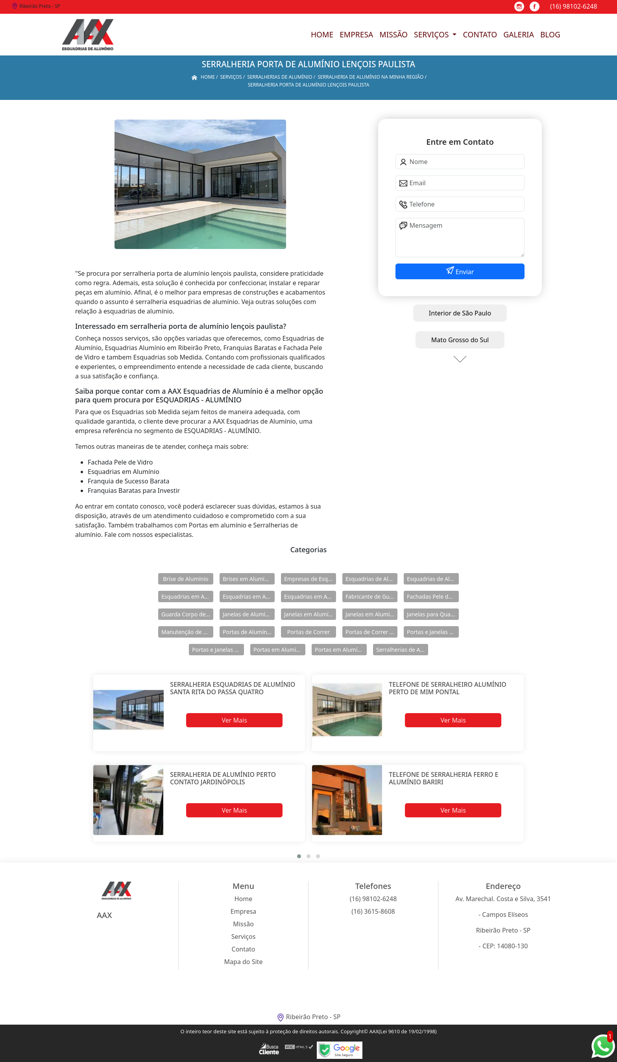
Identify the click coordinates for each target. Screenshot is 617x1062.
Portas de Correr (308, 632)
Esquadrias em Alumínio (187, 596)
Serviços (432, 34)
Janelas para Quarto (432, 614)
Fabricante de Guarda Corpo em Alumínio (371, 596)
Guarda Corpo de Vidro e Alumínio (187, 614)
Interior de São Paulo (460, 313)
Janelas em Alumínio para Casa (371, 614)
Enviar (464, 271)
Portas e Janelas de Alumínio (433, 632)
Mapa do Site (243, 961)
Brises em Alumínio (248, 579)
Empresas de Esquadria (310, 579)
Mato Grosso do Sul (460, 340)
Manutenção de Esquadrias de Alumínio (187, 632)
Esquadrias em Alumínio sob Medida (310, 596)
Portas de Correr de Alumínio (371, 632)
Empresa (356, 34)
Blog (550, 34)
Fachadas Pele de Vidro (433, 596)
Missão (393, 34)
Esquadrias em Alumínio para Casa (249, 596)
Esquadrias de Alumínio (371, 579)
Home (322, 34)
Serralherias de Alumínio (402, 649)
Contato (480, 34)
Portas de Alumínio (247, 632)
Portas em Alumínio (278, 649)
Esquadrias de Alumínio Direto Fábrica (433, 579)
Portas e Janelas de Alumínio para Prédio (218, 649)
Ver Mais (234, 720)
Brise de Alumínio (186, 579)
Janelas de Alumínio (248, 614)
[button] (299, 856)
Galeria (518, 34)
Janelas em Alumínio (310, 614)
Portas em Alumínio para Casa (341, 649)
